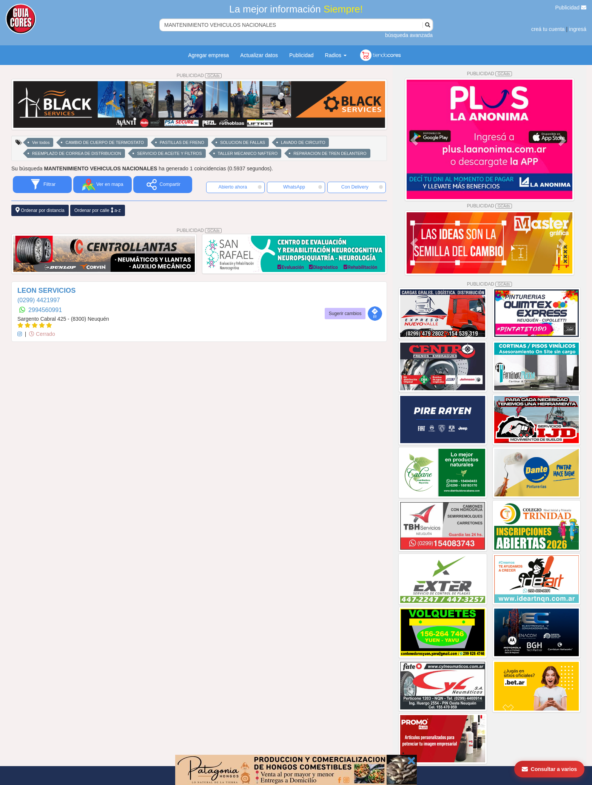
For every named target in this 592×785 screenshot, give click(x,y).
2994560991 (45, 310)
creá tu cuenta (548, 29)
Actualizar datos (259, 55)
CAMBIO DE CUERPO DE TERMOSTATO (104, 142)
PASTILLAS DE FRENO (182, 142)
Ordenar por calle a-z (97, 210)
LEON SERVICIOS (46, 290)
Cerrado (42, 334)
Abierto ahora (240, 187)
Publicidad (571, 8)
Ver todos (40, 142)
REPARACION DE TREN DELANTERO (329, 153)
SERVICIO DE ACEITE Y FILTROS (169, 153)
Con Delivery (362, 187)
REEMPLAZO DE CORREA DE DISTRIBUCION (76, 153)
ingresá (577, 29)
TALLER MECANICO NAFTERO (248, 153)
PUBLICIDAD (199, 75)
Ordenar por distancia (40, 210)
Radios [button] (336, 55)
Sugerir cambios (345, 313)
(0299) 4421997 (38, 300)
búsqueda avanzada (409, 35)
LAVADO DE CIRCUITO (303, 142)
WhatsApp (302, 187)
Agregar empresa (208, 55)
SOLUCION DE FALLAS (242, 142)
